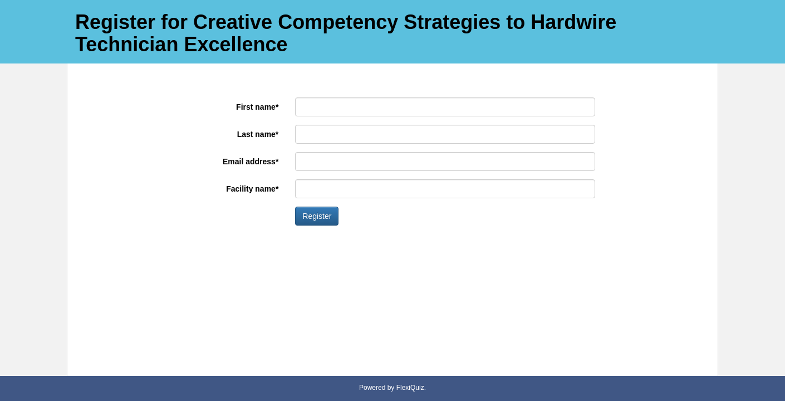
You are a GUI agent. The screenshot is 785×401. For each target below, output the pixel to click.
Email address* (250, 161)
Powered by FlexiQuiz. (392, 388)
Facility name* (252, 188)
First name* (257, 106)
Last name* (258, 134)
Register (316, 216)
